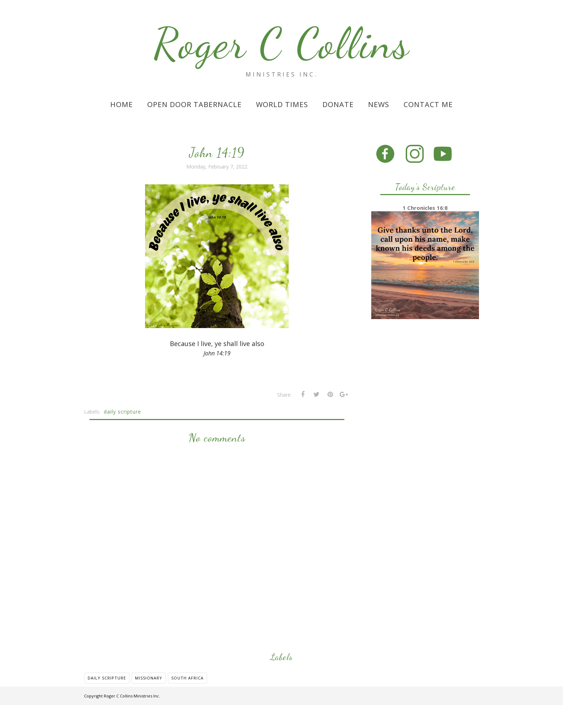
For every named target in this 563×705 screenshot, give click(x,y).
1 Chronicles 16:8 (425, 207)
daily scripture (122, 411)
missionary (148, 678)
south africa (187, 678)
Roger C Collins (281, 43)
